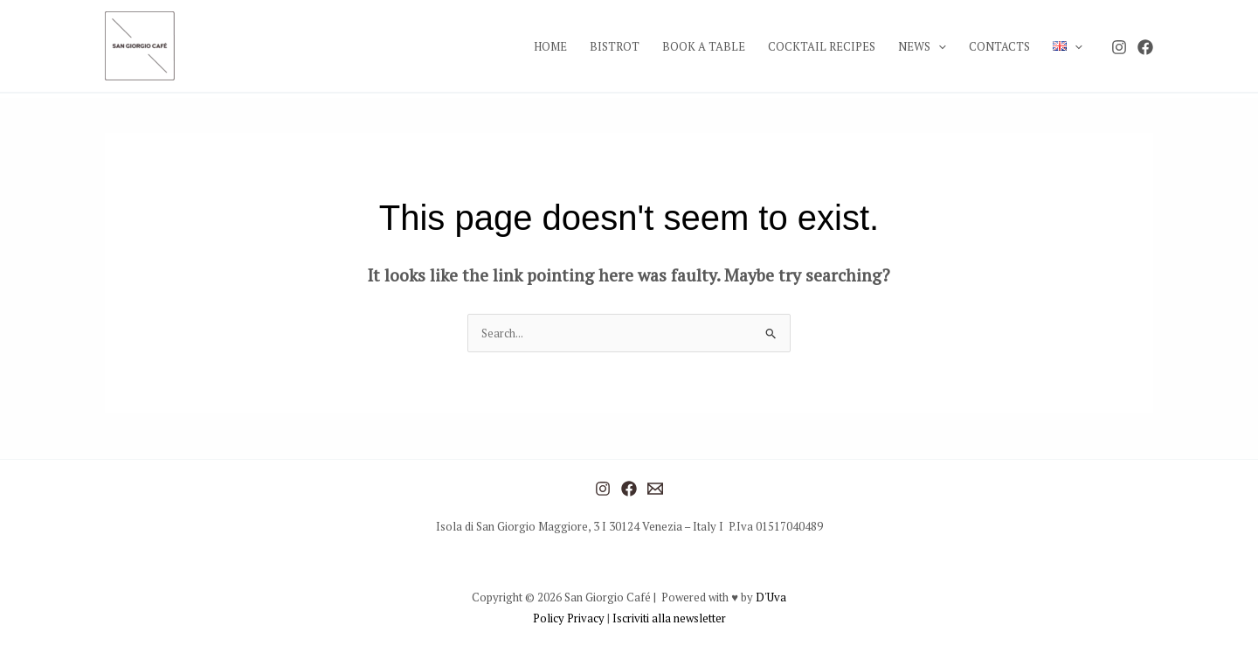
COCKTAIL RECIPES (821, 46)
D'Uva (771, 597)
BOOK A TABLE (703, 46)
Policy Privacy (570, 618)
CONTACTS (999, 46)
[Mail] (655, 489)
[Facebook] (1145, 47)
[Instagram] (1119, 47)
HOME (550, 46)
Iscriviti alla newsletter (669, 618)
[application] (938, 46)
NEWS (922, 46)
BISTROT (614, 46)
